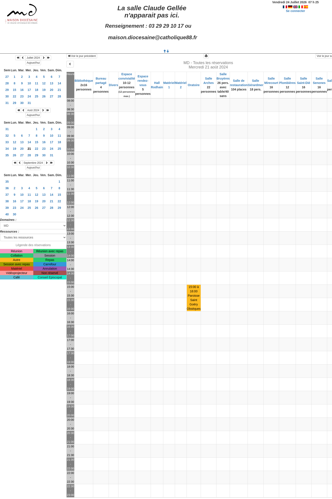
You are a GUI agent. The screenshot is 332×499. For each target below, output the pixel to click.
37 (7, 194)
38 (7, 201)
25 (36, 96)
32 (7, 135)
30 (7, 96)
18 (36, 90)
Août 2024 (33, 110)
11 (36, 83)
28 (7, 83)
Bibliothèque (83, 80)
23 (22, 96)
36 (7, 188)
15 (14, 90)
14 (59, 83)
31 (7, 103)
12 (44, 83)
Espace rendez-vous (143, 81)
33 (7, 142)
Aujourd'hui (33, 62)
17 (29, 90)
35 (7, 155)
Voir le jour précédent (82, 56)
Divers (113, 85)
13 (51, 83)
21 (59, 90)
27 (7, 76)
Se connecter (295, 11)
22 (14, 96)
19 (44, 90)
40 (7, 214)
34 (7, 148)
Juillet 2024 (33, 57)
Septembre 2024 (33, 162)
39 (7, 207)
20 (51, 90)
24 (29, 96)
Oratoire (193, 85)
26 (44, 96)
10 (29, 83)
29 (7, 90)
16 (22, 90)
